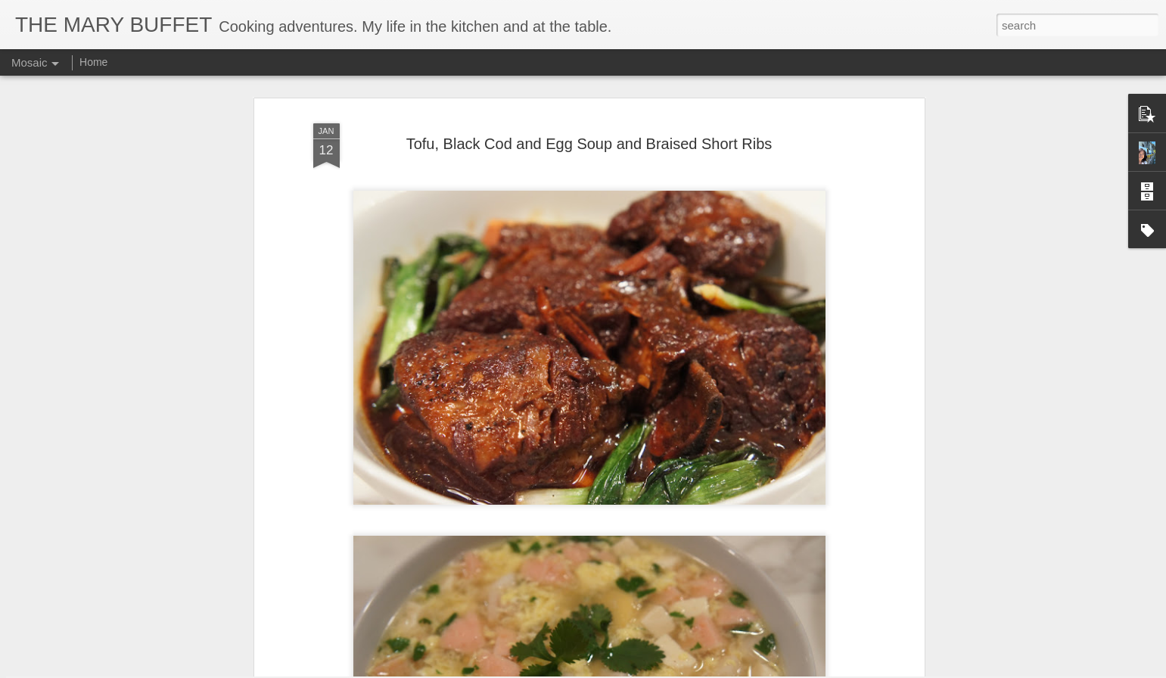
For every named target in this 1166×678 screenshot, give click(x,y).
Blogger (631, 669)
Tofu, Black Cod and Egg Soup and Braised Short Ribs (589, 94)
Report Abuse (674, 669)
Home (93, 62)
